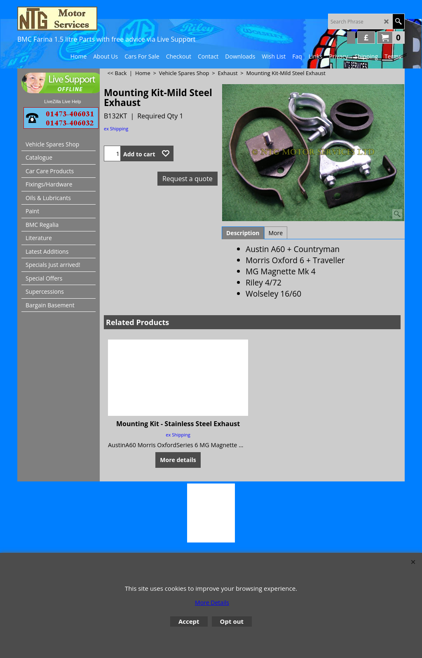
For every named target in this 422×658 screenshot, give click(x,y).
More (276, 233)
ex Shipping (116, 128)
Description (243, 233)
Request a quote (187, 178)
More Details (212, 602)
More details (178, 460)
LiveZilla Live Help (62, 101)
